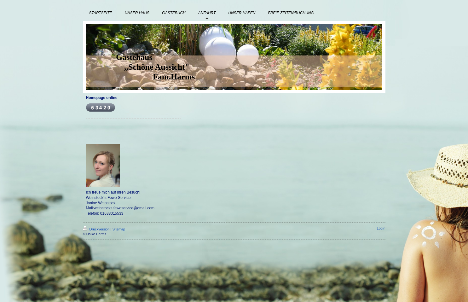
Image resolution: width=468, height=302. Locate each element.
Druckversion (97, 229)
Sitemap (119, 229)
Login (381, 228)
